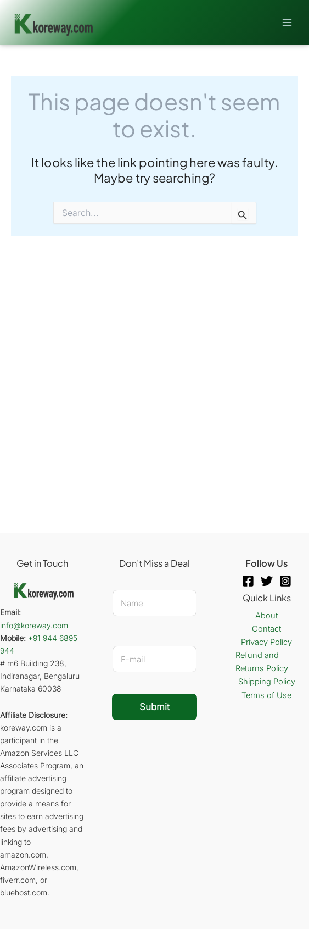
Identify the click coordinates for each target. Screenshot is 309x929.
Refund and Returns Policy (261, 661)
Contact (266, 629)
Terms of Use (266, 695)
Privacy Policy (266, 642)
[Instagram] (285, 581)
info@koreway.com (34, 625)
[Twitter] (267, 581)
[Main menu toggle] (287, 22)
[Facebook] (248, 581)
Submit (154, 706)
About (266, 616)
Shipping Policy (266, 682)
